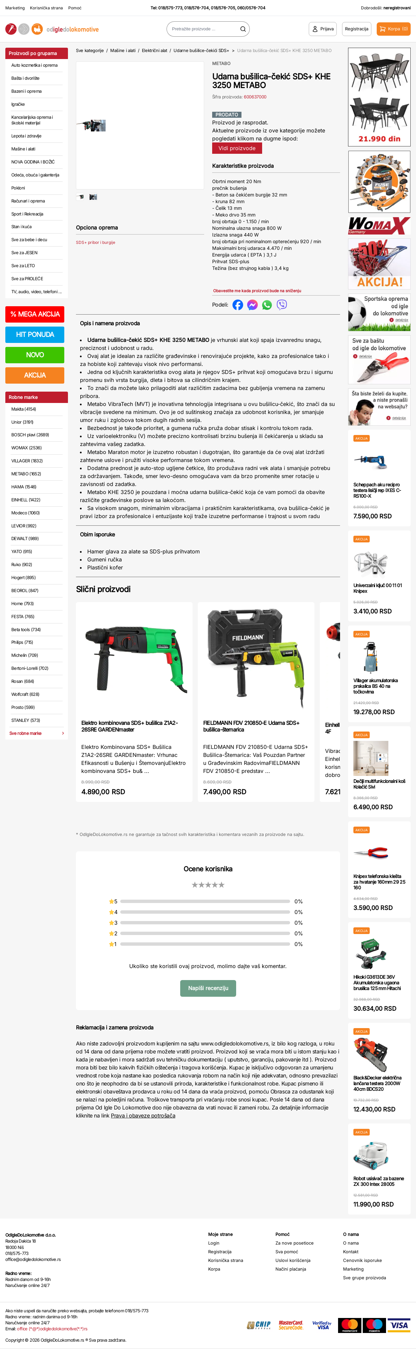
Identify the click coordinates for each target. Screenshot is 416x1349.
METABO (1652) (26, 473)
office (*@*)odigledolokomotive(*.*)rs (52, 1328)
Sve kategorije (90, 50)
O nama (351, 1243)
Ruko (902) (21, 564)
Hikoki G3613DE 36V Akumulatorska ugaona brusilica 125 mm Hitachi (376, 982)
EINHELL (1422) (25, 499)
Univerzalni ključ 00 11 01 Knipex (377, 588)
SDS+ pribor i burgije (95, 263)
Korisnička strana (46, 7)
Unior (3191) (22, 422)
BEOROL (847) (24, 590)
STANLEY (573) (25, 720)
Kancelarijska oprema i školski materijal (32, 120)
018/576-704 (196, 7)
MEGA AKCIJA (35, 314)
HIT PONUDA (35, 335)
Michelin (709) (24, 655)
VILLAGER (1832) (27, 460)
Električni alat (154, 50)
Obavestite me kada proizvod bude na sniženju (257, 290)
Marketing (15, 7)
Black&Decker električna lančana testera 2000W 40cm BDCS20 (377, 1083)
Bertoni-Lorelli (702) (29, 668)
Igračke (18, 104)
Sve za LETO (23, 265)
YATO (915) (21, 551)
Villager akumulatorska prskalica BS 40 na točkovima (375, 686)
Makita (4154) (23, 409)
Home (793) (22, 603)
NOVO (35, 355)
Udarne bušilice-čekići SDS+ (201, 50)
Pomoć (75, 7)
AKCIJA (35, 375)
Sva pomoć (286, 1251)
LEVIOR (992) (23, 525)
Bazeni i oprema (26, 91)
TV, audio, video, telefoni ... (36, 291)
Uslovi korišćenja (292, 1260)
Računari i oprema (28, 200)
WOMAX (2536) (26, 447)
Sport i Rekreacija (27, 213)
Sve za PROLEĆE (27, 278)
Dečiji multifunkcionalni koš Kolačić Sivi (379, 784)
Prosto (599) (23, 707)
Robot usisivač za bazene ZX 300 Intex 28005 (378, 1181)
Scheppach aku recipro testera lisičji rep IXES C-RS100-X (377, 490)
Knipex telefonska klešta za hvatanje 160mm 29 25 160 (379, 881)
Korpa (214, 1269)
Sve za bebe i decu (29, 239)
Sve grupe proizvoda (364, 1277)
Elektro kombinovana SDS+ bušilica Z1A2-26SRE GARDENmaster (129, 726)
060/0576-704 (251, 7)
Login (213, 1243)
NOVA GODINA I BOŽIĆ (33, 161)
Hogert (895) (23, 577)
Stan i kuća (21, 226)
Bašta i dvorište (25, 78)
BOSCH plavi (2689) (30, 434)
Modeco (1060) (25, 512)
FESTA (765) (23, 616)
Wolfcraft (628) (25, 694)
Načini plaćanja (290, 1269)
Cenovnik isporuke (362, 1260)
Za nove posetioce (294, 1243)
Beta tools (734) (26, 629)
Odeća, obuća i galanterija (35, 174)
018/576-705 (223, 7)
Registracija (219, 1251)
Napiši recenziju (208, 988)
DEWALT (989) (25, 538)
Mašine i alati (23, 148)
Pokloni (18, 187)
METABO (221, 63)
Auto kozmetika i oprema (34, 65)
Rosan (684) (22, 681)
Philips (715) (22, 642)
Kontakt (350, 1251)
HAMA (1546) (24, 486)
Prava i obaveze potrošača (143, 1115)
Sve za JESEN (24, 252)
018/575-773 (170, 7)
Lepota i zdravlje (26, 135)
